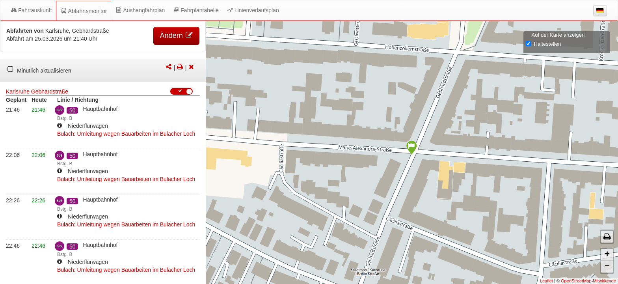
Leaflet (546, 280)
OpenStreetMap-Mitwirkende (588, 280)
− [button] (607, 267)
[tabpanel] (103, 70)
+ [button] (607, 255)
